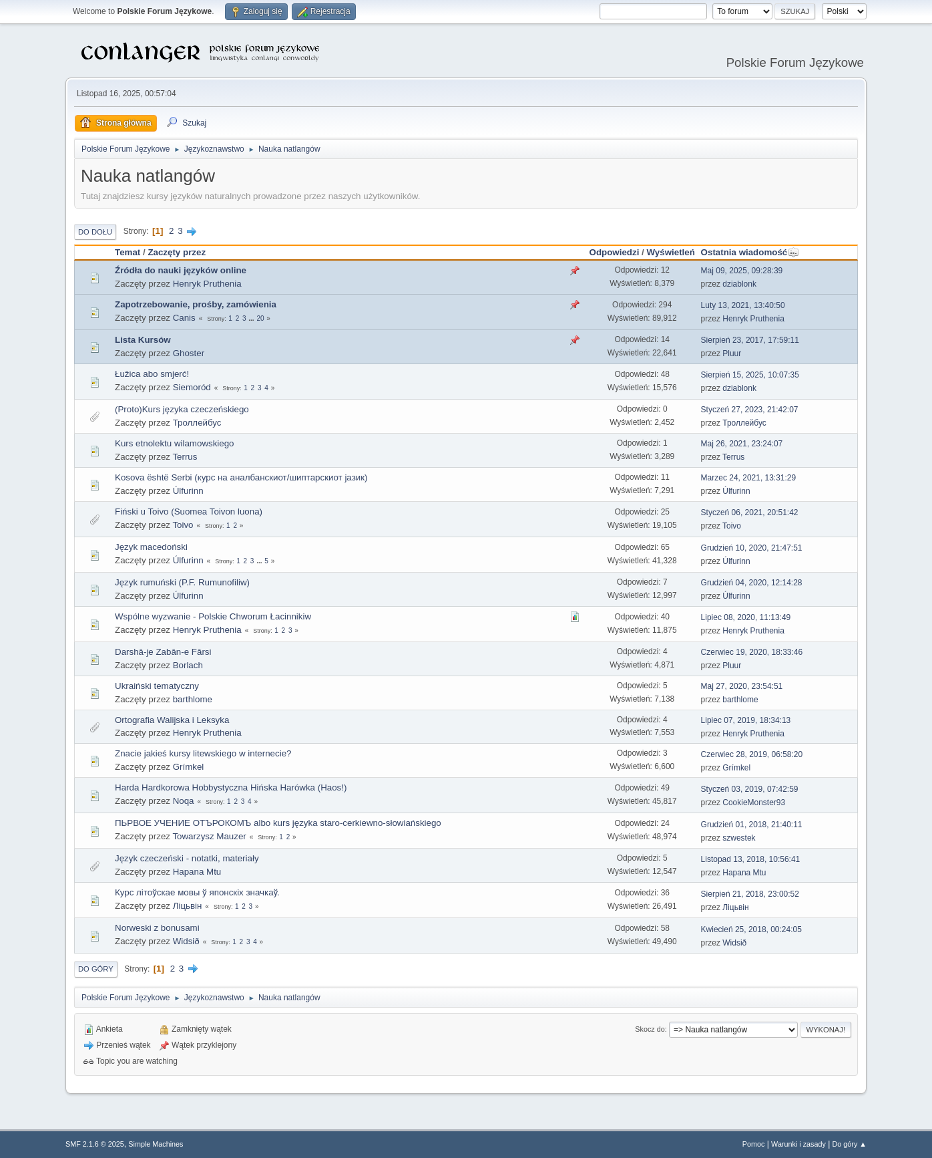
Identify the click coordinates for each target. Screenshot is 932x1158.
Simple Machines (155, 1144)
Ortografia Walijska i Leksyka (172, 720)
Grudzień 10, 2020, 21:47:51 (751, 548)
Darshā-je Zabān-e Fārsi (163, 652)
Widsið (186, 941)
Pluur (731, 353)
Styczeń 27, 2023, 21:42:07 (749, 409)
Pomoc (753, 1144)
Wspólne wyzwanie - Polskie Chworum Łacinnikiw (213, 616)
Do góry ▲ (850, 1144)
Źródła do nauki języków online (180, 270)
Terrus (184, 457)
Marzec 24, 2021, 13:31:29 (748, 477)
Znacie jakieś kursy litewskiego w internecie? (203, 753)
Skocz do (649, 1029)
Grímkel (188, 767)
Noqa (183, 801)
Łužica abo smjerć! (152, 374)
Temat (127, 252)
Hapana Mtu (197, 872)
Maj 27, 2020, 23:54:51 (742, 686)
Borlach (188, 665)
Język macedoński (151, 547)
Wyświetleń (670, 252)
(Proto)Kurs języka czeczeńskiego (182, 409)
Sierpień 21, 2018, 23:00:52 (750, 894)
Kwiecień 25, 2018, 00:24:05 (751, 929)
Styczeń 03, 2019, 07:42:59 (749, 789)
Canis (184, 318)
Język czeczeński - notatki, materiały (187, 858)
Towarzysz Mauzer (209, 836)
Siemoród (192, 387)
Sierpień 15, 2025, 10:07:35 (750, 375)
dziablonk (739, 284)
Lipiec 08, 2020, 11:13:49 (746, 617)
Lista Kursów (143, 340)
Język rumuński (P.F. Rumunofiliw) (182, 582)
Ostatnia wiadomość (750, 252)
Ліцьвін (187, 906)
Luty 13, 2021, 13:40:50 (743, 305)
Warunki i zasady (798, 1144)
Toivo (182, 525)
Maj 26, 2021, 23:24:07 (742, 443)
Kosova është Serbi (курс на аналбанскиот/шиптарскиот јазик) (241, 477)
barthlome (192, 699)
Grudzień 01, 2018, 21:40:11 (751, 824)
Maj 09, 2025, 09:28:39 (742, 270)
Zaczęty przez (177, 252)
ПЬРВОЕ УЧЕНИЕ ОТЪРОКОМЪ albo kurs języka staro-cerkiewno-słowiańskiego (278, 823)
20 (260, 318)
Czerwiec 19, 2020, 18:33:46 (752, 652)
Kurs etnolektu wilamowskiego (174, 443)
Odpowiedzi (615, 252)
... (252, 318)
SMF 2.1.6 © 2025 (94, 1144)
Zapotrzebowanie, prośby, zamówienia (195, 304)
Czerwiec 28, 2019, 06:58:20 (752, 754)
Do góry (95, 969)
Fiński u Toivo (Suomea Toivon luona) (188, 511)
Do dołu (95, 232)
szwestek (738, 838)
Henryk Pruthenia (207, 284)
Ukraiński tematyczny (157, 686)
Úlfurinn (188, 491)
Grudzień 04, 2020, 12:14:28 (751, 582)
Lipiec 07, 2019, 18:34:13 (746, 720)
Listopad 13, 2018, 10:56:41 (750, 859)
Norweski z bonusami (157, 928)
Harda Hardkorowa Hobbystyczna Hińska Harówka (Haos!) (230, 787)
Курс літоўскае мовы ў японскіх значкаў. (197, 892)
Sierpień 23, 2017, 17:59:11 (750, 340)
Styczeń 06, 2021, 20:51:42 (749, 512)
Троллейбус (197, 423)
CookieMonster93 (753, 802)
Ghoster (188, 353)
